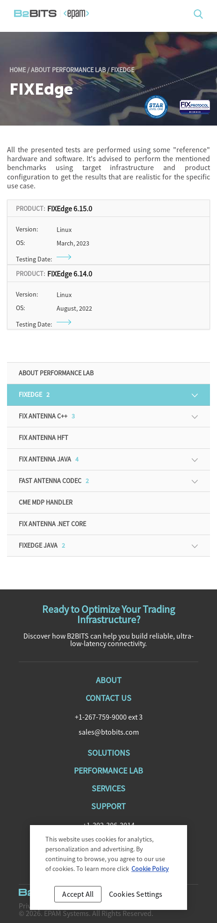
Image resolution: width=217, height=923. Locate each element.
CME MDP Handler (45, 502)
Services (108, 788)
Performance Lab (108, 770)
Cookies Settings (136, 896)
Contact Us (108, 697)
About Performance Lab (68, 70)
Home (17, 70)
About (109, 680)
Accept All (78, 896)
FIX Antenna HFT (43, 437)
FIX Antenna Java (49, 459)
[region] (108, 869)
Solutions (108, 752)
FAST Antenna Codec (54, 480)
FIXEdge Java (42, 545)
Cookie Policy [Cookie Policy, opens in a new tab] (150, 871)
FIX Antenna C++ (47, 416)
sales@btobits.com (109, 732)
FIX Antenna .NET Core (52, 524)
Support (108, 806)
